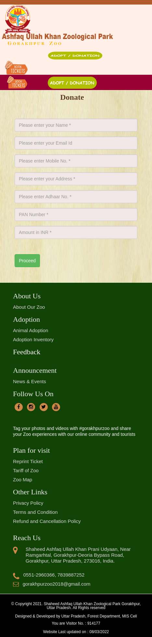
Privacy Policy (28, 502)
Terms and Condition (35, 512)
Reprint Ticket (28, 461)
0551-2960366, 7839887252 (48, 574)
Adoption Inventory (33, 339)
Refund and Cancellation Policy (47, 521)
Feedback (26, 352)
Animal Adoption (30, 330)
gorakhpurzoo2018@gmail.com (51, 583)
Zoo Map (22, 479)
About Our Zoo (29, 307)
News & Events (29, 381)
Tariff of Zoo (26, 470)
